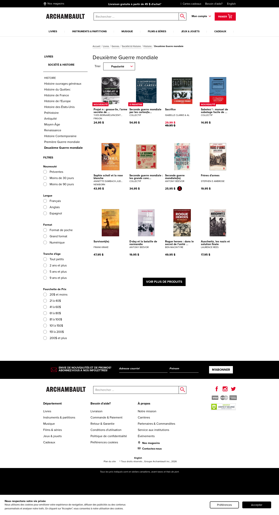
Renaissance (52, 130)
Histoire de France (56, 95)
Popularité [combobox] (117, 66)
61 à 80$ (52, 313)
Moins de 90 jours (58, 184)
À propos (144, 403)
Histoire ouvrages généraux (62, 83)
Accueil (97, 46)
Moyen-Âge (52, 124)
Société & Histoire (131, 46)
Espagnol (52, 213)
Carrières (144, 417)
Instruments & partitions (89, 31)
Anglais (51, 207)
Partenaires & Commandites (156, 423)
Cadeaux (220, 31)
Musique (127, 31)
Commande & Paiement (106, 417)
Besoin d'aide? (213, 4)
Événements (146, 436)
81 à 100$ (52, 319)
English (231, 4)
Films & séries (157, 31)
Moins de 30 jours (58, 178)
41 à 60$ (52, 307)
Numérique (54, 242)
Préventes (53, 172)
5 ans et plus (55, 271)
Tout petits (53, 259)
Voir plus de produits (164, 281)
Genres (116, 46)
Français (52, 201)
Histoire (147, 46)
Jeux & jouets (190, 31)
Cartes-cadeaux (190, 4)
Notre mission (147, 411)
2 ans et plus (55, 265)
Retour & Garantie (102, 423)
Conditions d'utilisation (105, 430)
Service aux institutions (153, 430)
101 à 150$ (53, 325)
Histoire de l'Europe (57, 101)
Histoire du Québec (57, 89)
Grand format (55, 236)
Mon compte (199, 16)
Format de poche (58, 230)
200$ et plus (55, 338)
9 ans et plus (55, 278)
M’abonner (221, 369)
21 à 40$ (52, 300)
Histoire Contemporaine (60, 136)
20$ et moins (55, 294)
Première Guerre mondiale (62, 142)
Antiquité (50, 118)
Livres (53, 31)
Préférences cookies (104, 442)
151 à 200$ (53, 332)
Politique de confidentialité (108, 436)
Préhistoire (51, 112)
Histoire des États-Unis (59, 107)
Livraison (96, 411)
